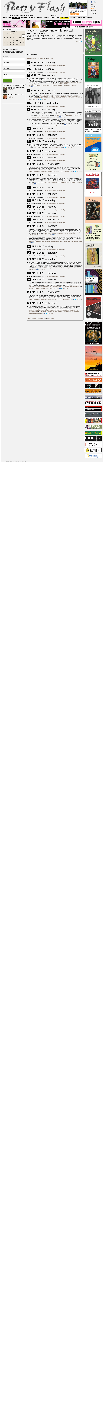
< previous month (31, 58)
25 (23, 42)
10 (20, 38)
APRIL (14, 32)
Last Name (6, 68)
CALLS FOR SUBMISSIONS (77, 18)
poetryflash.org (56, 147)
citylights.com (53, 117)
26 (4, 45)
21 (10, 42)
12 (4, 40)
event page (37, 87)
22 (14, 42)
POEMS (46, 18)
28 (10, 45)
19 (4, 42)
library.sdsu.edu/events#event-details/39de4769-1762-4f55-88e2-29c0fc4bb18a (49, 171)
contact (93, 12)
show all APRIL (42, 58)
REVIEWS (39, 18)
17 (20, 40)
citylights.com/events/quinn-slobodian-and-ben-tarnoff (42, 288)
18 (23, 40)
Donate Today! (74, 14)
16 (17, 40)
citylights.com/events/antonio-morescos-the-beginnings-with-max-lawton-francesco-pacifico (52, 85)
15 (14, 40)
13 (7, 40)
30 (17, 45)
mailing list (94, 13)
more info (10, 89)
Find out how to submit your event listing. (54, 65)
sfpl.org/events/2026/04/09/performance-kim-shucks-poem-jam (45, 125)
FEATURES (32, 18)
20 (7, 42)
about (92, 4)
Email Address (7, 57)
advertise (93, 6)
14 (10, 40)
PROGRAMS (55, 18)
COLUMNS (24, 18)
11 (23, 38)
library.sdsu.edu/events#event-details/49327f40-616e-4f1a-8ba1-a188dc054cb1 (49, 299)
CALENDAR (64, 18)
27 (7, 45)
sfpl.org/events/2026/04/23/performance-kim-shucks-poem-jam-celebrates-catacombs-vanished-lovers (55, 241)
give (93, 8)
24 (20, 42)
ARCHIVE (89, 18)
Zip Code (5, 74)
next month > (50, 58)
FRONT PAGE (7, 18)
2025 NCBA (16, 18)
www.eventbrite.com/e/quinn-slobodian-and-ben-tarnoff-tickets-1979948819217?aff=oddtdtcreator (54, 286)
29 (14, 45)
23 (17, 42)
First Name (6, 62)
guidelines (93, 10)
